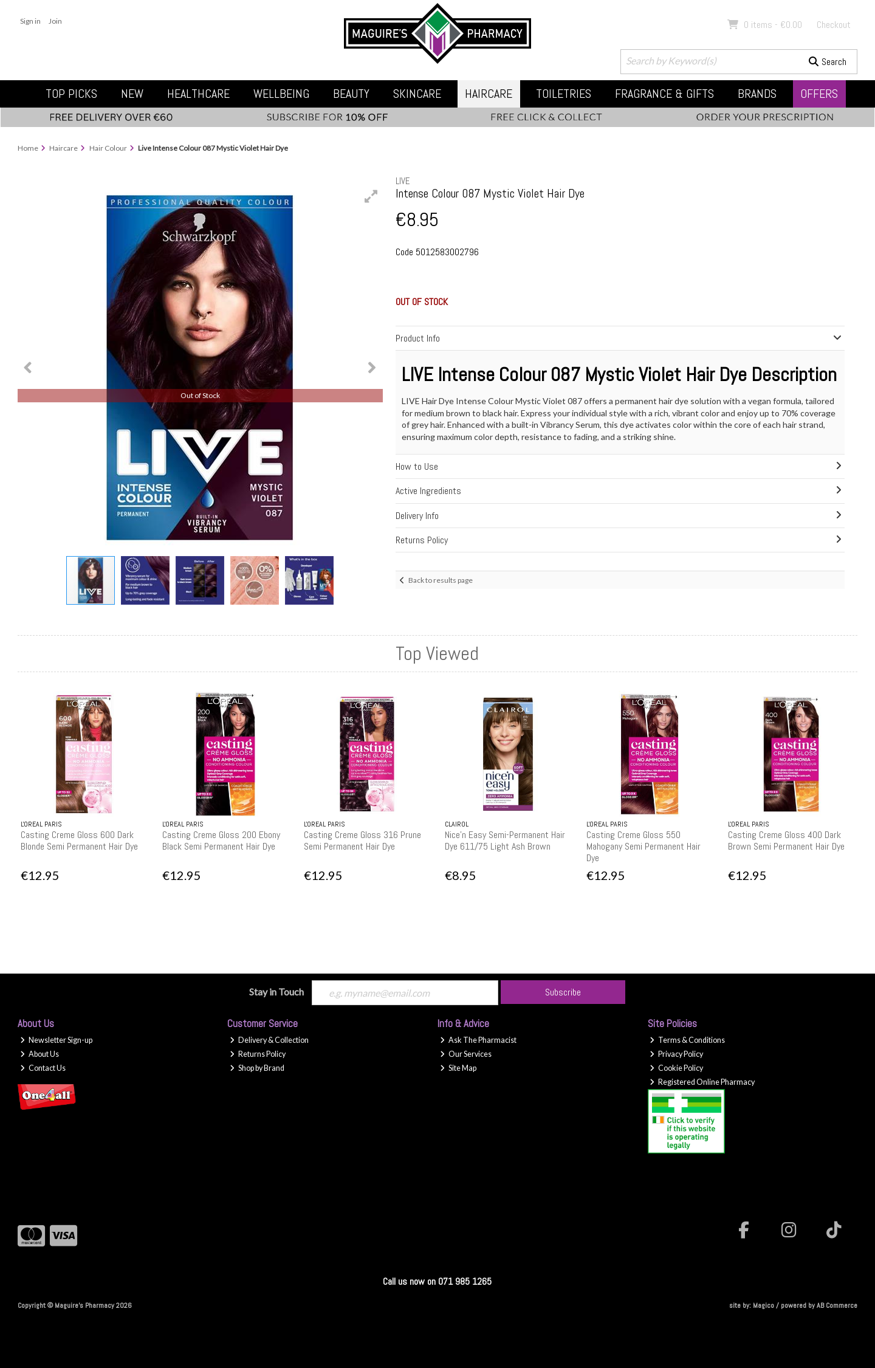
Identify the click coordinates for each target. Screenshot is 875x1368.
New (132, 93)
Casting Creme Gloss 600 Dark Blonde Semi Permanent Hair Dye (79, 840)
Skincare (417, 93)
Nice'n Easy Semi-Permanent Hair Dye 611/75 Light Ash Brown (505, 840)
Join (55, 21)
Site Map (458, 1068)
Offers (819, 93)
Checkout (834, 24)
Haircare (488, 93)
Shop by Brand (257, 1068)
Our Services (466, 1054)
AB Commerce (837, 1305)
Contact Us (43, 1068)
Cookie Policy (676, 1068)
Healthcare (198, 93)
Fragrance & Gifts (664, 93)
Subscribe (563, 992)
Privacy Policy (676, 1054)
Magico (763, 1305)
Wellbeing (281, 93)
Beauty (351, 93)
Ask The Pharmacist (478, 1040)
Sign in (30, 21)
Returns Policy (258, 1054)
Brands (757, 93)
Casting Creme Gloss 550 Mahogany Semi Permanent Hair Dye (643, 846)
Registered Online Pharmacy (702, 1082)
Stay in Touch (276, 991)
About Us (39, 1054)
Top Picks (71, 93)
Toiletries (563, 93)
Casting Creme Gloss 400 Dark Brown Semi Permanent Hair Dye (786, 840)
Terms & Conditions (687, 1040)
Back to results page (440, 580)
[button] (371, 196)
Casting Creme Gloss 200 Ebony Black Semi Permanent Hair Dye (221, 840)
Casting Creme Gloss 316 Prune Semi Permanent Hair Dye (362, 840)
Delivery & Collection (269, 1040)
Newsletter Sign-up (56, 1040)
